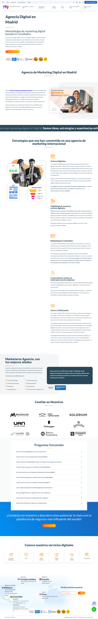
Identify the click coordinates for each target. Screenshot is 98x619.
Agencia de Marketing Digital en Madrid (21, 90)
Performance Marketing (44, 7)
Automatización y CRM (89, 7)
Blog (8, 2)
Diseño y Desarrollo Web (76, 7)
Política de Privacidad (10, 617)
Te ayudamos (11, 51)
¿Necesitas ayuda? (91, 2)
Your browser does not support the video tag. (72, 37)
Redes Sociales (54, 7)
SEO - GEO (64, 7)
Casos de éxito (21, 2)
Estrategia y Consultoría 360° (29, 7)
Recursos (13, 2)
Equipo (29, 2)
